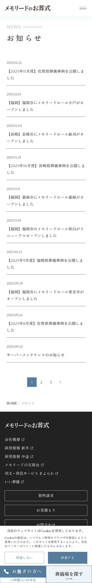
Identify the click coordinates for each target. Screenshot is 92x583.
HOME (12, 403)
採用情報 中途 (17, 456)
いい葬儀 (12, 482)
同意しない (24, 558)
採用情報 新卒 (17, 448)
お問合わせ (46, 525)
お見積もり (46, 510)
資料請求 (46, 495)
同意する (67, 558)
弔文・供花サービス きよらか (29, 473)
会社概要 (12, 439)
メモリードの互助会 (22, 465)
